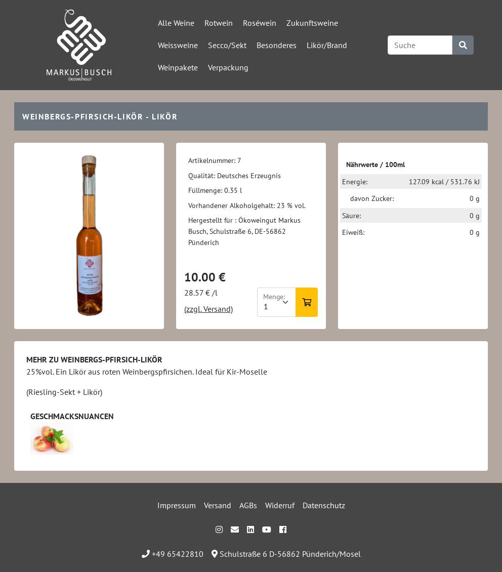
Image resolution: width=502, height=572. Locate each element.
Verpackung (228, 67)
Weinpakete (178, 67)
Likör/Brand (327, 45)
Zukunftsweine (312, 23)
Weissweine (178, 45)
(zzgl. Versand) (208, 309)
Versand (217, 505)
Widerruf (280, 505)
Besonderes (277, 45)
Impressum (176, 505)
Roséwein (259, 23)
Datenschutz (324, 505)
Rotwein (218, 23)
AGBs (248, 505)
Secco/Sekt (227, 45)
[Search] (420, 45)
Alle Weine (176, 23)
